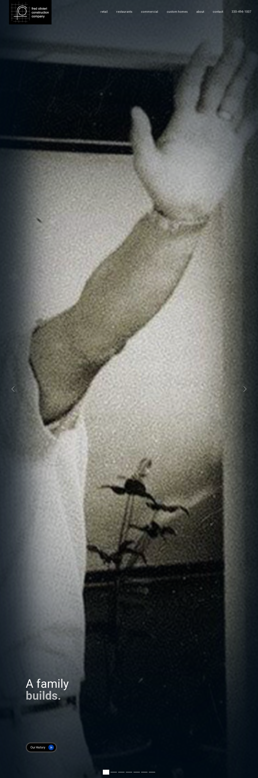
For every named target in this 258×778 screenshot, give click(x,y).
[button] (13, 389)
